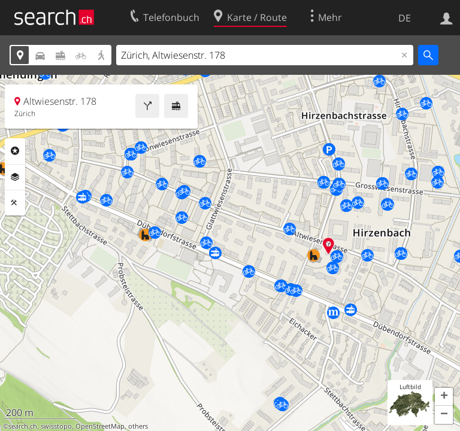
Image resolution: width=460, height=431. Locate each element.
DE (404, 18)
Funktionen (15, 203)
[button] (444, 397)
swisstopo (56, 426)
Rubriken (15, 150)
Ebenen (15, 177)
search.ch (22, 426)
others (138, 426)
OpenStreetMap (100, 426)
